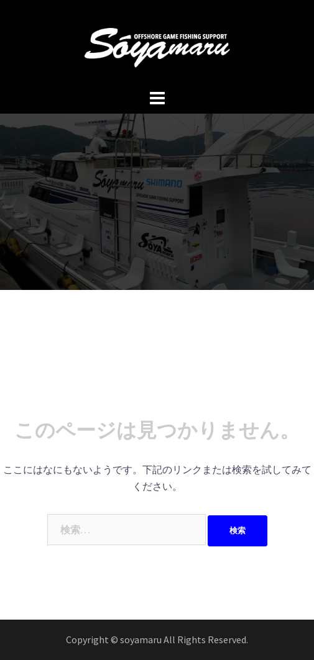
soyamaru (142, 639)
